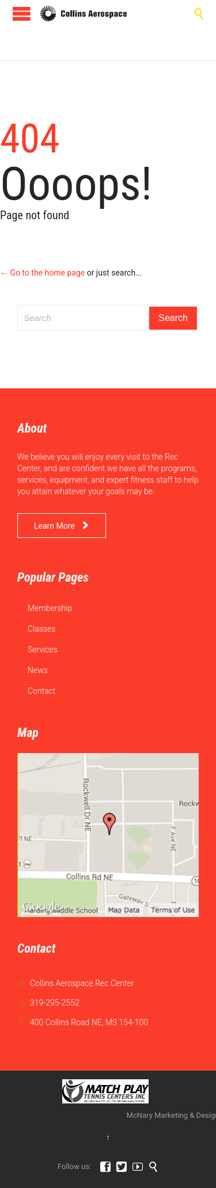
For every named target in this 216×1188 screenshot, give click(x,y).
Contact (41, 691)
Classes (41, 628)
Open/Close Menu (21, 13)
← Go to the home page (42, 272)
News (38, 670)
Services (43, 649)
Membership (50, 608)
